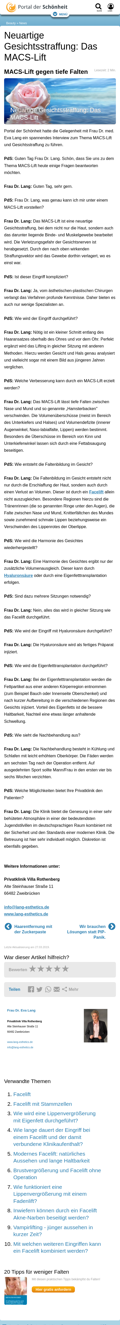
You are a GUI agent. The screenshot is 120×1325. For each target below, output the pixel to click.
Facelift (96, 492)
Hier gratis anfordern (53, 1289)
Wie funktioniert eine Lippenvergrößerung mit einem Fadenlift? (50, 1194)
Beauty (11, 23)
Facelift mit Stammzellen (42, 1104)
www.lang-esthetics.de (26, 914)
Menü (60, 13)
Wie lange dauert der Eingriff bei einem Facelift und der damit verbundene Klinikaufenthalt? (51, 1137)
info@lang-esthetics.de (26, 907)
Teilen (14, 989)
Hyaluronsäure (18, 575)
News (23, 23)
